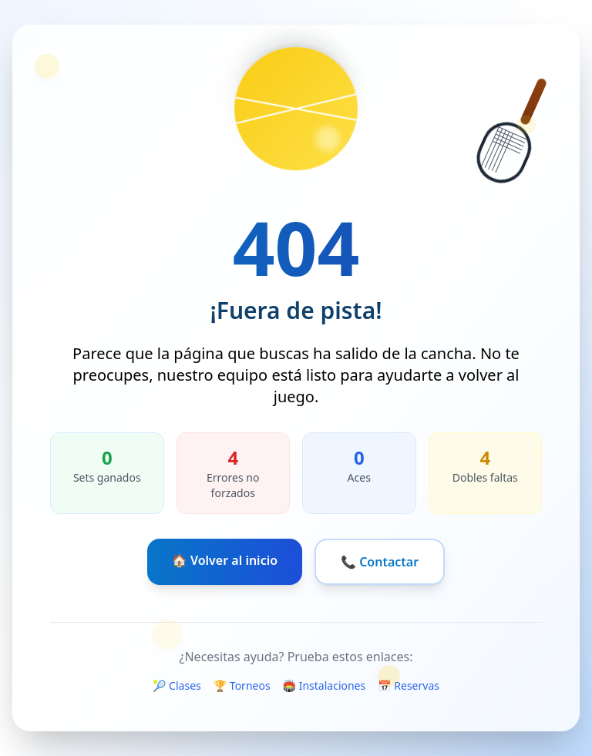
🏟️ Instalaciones (324, 685)
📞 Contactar (380, 561)
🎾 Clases (177, 685)
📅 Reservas (408, 685)
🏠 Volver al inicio (225, 560)
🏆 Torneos (242, 685)
